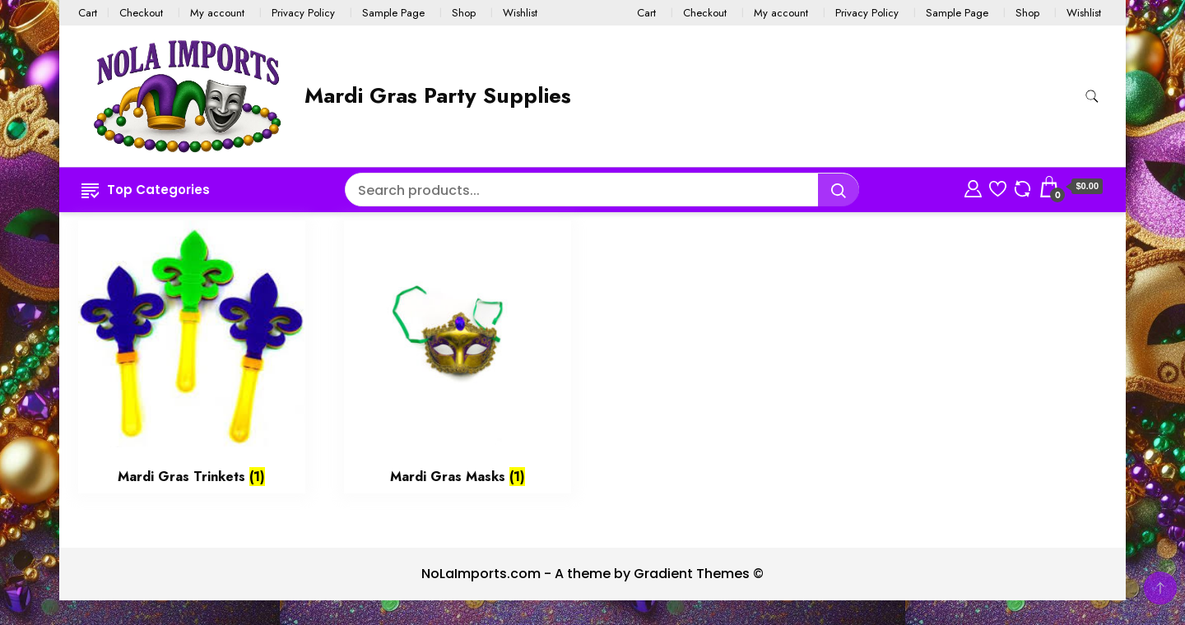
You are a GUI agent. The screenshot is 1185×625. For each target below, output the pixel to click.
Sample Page (393, 13)
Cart (87, 13)
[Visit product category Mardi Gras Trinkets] (191, 356)
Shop (464, 13)
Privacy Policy (303, 13)
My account (217, 13)
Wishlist (520, 13)
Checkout (141, 13)
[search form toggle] (1092, 96)
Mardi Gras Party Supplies (437, 95)
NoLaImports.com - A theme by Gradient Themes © (592, 573)
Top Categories (145, 189)
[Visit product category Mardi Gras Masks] (457, 356)
